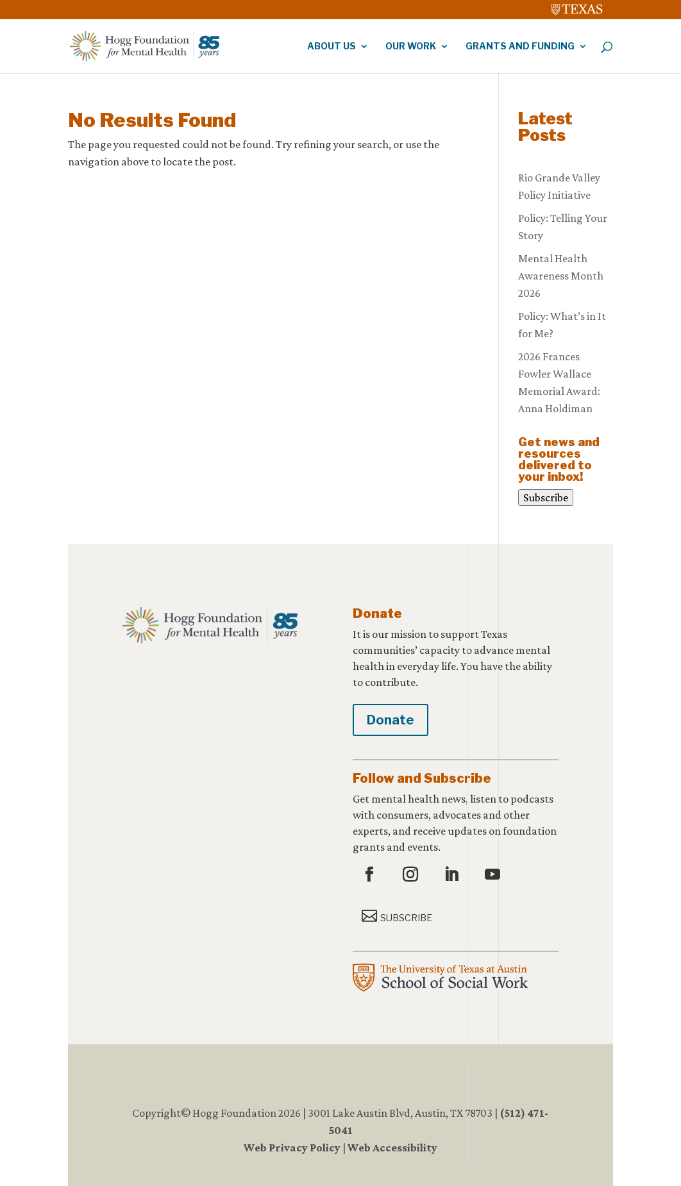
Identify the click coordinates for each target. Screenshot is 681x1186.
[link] (577, 6)
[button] (371, 875)
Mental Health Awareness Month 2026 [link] (560, 275)
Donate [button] (390, 720)
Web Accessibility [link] (392, 1147)
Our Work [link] (410, 46)
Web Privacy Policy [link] (292, 1147)
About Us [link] (331, 46)
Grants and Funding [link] (520, 46)
